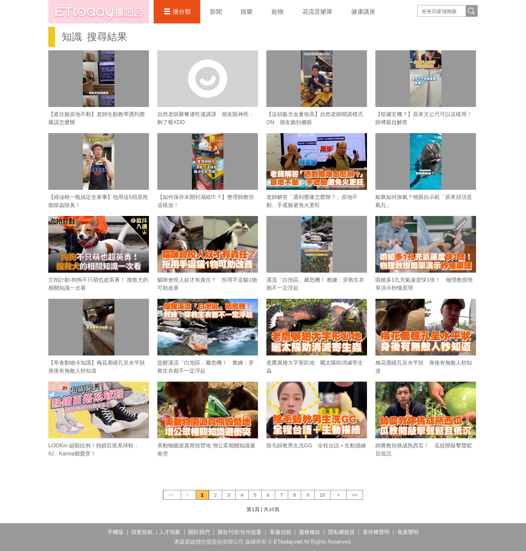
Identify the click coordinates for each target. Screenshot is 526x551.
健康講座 (363, 11)
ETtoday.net (288, 542)
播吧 (98, 11)
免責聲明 (408, 532)
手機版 (115, 532)
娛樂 (247, 11)
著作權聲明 (376, 532)
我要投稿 (142, 532)
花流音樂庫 (317, 11)
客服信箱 (280, 532)
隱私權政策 (341, 532)
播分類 (182, 11)
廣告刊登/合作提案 (239, 532)
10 (322, 495)
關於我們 (199, 532)
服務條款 (309, 532)
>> (355, 495)
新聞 (216, 11)
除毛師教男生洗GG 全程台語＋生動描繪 (316, 445)
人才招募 (169, 532)
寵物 (277, 11)
